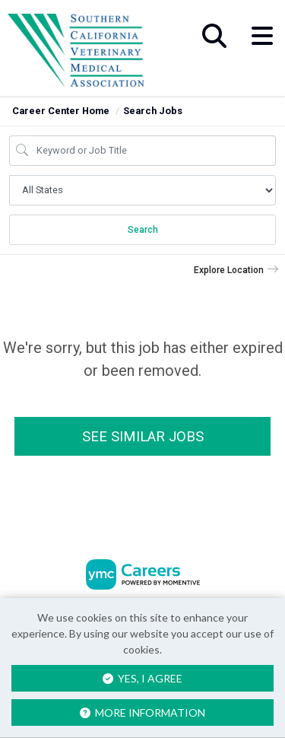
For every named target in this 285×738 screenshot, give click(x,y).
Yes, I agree (142, 678)
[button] (262, 36)
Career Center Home (60, 110)
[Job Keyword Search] (153, 150)
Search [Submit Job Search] (143, 229)
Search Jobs (152, 110)
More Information (142, 712)
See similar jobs (143, 436)
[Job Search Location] (142, 190)
